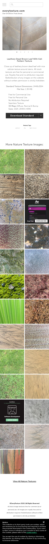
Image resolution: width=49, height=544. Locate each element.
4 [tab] (28, 52)
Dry (25, 128)
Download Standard (22, 115)
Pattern (17, 128)
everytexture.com (24, 11)
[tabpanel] (24, 33)
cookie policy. (31, 532)
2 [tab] (20, 52)
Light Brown (33, 128)
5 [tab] (32, 52)
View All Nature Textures (24, 481)
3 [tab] (24, 52)
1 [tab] (17, 52)
